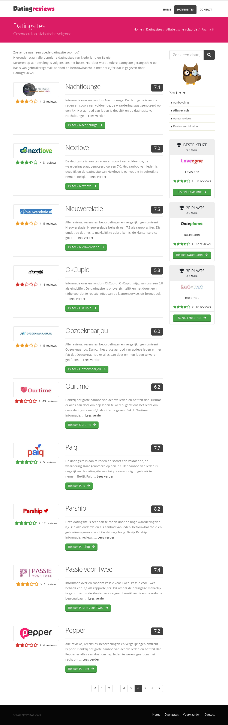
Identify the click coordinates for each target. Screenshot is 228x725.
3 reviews (50, 102)
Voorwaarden (191, 714)
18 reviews (203, 307)
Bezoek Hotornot (192, 318)
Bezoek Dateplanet (192, 255)
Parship (75, 508)
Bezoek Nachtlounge (85, 125)
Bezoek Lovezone (191, 192)
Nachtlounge (82, 87)
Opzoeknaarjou (86, 331)
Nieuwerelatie (84, 209)
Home (167, 9)
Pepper (75, 630)
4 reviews (50, 285)
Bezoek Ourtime (82, 425)
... (116, 688)
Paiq (71, 447)
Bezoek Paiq (79, 486)
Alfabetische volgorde (181, 29)
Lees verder (96, 116)
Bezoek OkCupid (82, 308)
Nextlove (77, 148)
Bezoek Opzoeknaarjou (87, 369)
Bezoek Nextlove (82, 186)
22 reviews (203, 244)
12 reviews (49, 523)
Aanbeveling (181, 102)
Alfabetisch (181, 110)
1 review (50, 584)
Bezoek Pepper (81, 669)
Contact (206, 9)
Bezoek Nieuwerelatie (86, 247)
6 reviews (50, 645)
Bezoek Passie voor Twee (88, 608)
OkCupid (77, 270)
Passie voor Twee (88, 569)
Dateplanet (192, 235)
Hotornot (192, 298)
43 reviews (50, 401)
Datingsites (185, 9)
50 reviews (203, 181)
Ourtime (76, 386)
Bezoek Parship (81, 547)
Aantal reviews (182, 118)
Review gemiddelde (185, 126)
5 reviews (50, 224)
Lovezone (192, 172)
